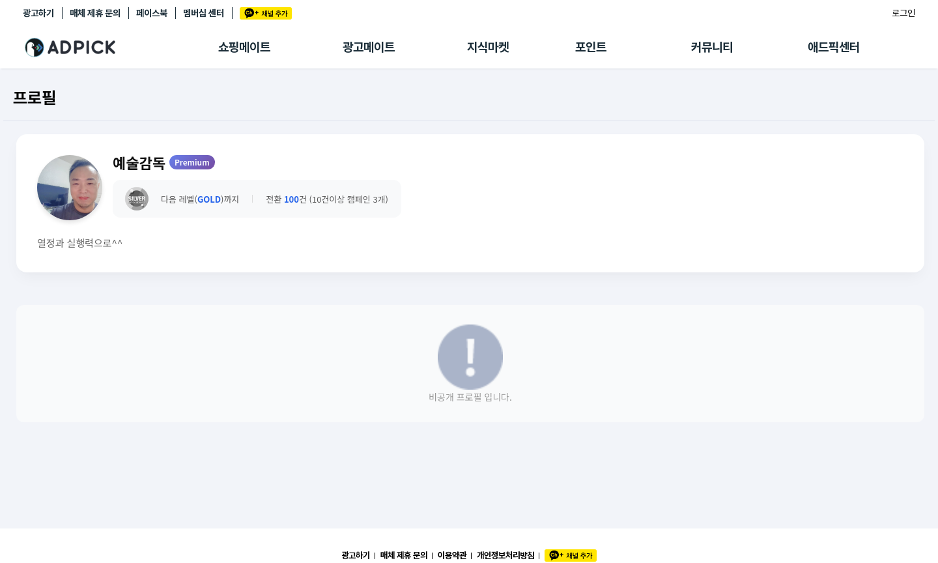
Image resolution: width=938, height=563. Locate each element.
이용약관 (452, 555)
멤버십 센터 (203, 13)
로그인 (903, 13)
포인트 (590, 47)
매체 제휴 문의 (95, 13)
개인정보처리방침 (505, 555)
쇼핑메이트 (244, 47)
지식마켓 (488, 47)
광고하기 (38, 13)
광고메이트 (369, 47)
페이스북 (151, 13)
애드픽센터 (834, 47)
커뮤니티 (712, 47)
